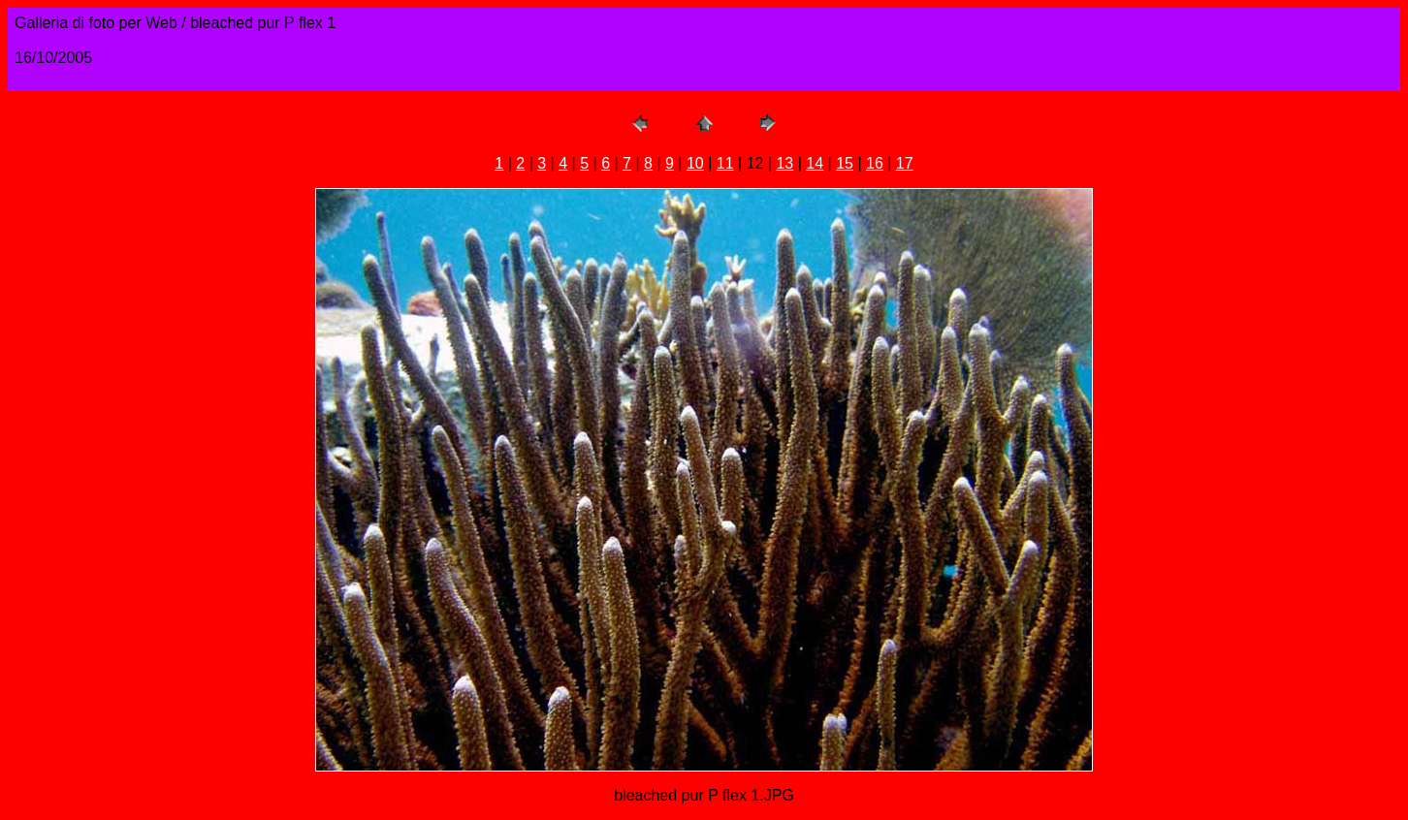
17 (904, 163)
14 (814, 163)
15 (844, 163)
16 (874, 163)
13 (784, 163)
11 (725, 163)
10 (695, 163)
